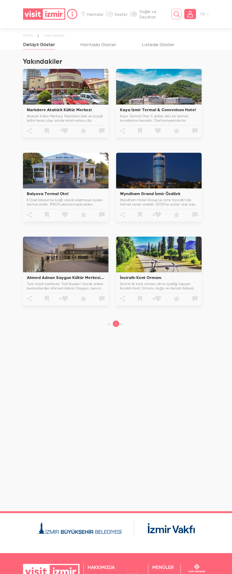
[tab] (39, 44)
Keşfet (118, 14)
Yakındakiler (54, 35)
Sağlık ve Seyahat (144, 14)
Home (28, 35)
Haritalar (92, 14)
